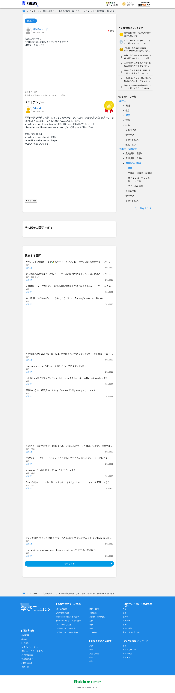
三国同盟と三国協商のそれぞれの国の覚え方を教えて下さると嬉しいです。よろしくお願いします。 (137, 64)
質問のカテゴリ (129, 649)
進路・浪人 (131, 145)
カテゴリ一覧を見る (139, 208)
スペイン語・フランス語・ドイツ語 (139, 179)
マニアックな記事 (64, 624)
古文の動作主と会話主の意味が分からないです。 (137, 34)
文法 (91, 646)
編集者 (24, 639)
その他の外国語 (135, 186)
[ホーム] (23, 11)
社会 (128, 125)
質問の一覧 (127, 653)
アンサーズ (34, 11)
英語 (35, 92)
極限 (91, 624)
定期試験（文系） (134, 158)
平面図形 (93, 613)
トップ (125, 646)
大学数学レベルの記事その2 (68, 632)
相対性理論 (127, 628)
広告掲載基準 (27, 655)
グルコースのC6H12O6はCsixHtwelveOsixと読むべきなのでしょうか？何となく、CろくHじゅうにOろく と (137, 49)
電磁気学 (126, 620)
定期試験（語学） (50, 95)
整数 (91, 620)
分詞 (91, 661)
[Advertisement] (69, 69)
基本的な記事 (62, 609)
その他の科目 (132, 130)
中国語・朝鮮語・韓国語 (140, 173)
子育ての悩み (132, 140)
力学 (124, 609)
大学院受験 (131, 191)
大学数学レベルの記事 (65, 628)
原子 (124, 624)
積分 (91, 628)
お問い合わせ (27, 663)
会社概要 (25, 635)
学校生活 (130, 135)
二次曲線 (93, 632)
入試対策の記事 (63, 613)
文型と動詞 (94, 653)
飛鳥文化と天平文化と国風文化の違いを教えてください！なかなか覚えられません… (137, 72)
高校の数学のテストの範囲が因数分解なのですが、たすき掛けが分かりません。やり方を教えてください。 (137, 57)
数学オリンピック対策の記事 (68, 620)
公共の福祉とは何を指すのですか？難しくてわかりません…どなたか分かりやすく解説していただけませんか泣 (137, 42)
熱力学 (125, 617)
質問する (126, 657)
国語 (128, 105)
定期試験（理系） (134, 153)
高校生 (27, 92)
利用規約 (25, 643)
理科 (128, 120)
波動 (124, 613)
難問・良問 (94, 609)
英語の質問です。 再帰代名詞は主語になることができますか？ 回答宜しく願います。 (79, 11)
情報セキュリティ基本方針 (32, 651)
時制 (91, 657)
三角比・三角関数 (97, 617)
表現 (91, 649)
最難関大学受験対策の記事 (67, 617)
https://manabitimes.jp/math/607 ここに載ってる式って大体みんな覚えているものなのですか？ (137, 87)
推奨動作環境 (27, 659)
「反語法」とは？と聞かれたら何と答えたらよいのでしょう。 (137, 79)
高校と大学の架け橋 (131, 632)
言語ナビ (25, 667)
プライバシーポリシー (30, 647)
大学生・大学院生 (32, 95)
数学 (128, 110)
